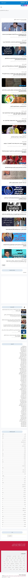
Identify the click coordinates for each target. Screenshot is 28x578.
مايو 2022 (24, 409)
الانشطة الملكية (23, 442)
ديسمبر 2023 (24, 384)
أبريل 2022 (24, 410)
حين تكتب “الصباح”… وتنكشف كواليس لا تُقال (17, 182)
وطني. (25, 524)
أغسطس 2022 (23, 405)
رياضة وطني (24, 486)
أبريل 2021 (24, 426)
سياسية (24, 496)
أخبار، (25, 436)
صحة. (25, 502)
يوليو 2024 (24, 375)
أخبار (24, 85)
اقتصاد (25, 438)
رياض (25, 480)
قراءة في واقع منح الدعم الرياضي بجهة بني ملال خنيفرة (16, 261)
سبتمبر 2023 (24, 388)
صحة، (25, 500)
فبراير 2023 (24, 397)
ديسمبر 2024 (24, 368)
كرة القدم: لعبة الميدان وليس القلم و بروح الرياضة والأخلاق (15, 167)
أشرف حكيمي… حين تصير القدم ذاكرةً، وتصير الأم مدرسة (16, 229)
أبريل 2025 (24, 363)
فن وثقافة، (24, 510)
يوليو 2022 (24, 406)
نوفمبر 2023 (24, 385)
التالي (4, 265)
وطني (25, 522)
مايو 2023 (24, 393)
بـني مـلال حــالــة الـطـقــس (14, 14)
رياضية (25, 490)
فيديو (25, 512)
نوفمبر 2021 (24, 417)
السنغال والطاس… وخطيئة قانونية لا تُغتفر (18, 106)
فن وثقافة (24, 508)
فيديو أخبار (24, 514)
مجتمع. (25, 520)
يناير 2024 (24, 383)
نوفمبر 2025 (24, 354)
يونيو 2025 (24, 360)
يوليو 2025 (24, 359)
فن (25, 506)
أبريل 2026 (24, 347)
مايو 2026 (24, 346)
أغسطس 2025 (23, 358)
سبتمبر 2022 (24, 404)
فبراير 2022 (24, 413)
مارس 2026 (24, 349)
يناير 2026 (24, 351)
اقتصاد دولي (24, 440)
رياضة (25, 482)
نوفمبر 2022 (24, 401)
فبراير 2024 (24, 381)
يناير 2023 (24, 398)
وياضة (25, 526)
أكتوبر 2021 (24, 418)
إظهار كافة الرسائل (23, 20)
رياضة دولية (24, 484)
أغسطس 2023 (23, 389)
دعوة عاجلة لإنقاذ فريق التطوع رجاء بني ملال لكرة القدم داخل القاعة (14, 214)
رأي (22, 85)
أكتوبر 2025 (24, 355)
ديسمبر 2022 (24, 400)
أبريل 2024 (24, 379)
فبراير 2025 (24, 366)
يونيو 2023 (24, 392)
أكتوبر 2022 (24, 402)
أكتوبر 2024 (24, 371)
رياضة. (25, 488)
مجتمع (20, 85)
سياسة (25, 492)
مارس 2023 (24, 396)
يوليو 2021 (24, 422)
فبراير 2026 (24, 350)
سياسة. (25, 494)
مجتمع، (24, 518)
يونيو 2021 (24, 423)
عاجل (25, 504)
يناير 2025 (24, 367)
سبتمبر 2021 (24, 419)
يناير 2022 (24, 414)
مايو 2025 (24, 362)
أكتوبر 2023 (24, 387)
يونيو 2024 (24, 376)
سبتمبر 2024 (24, 372)
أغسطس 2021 (23, 421)
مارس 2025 (24, 364)
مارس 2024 (24, 380)
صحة (25, 498)
